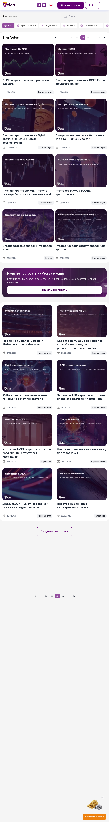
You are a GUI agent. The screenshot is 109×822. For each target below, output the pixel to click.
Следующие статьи (54, 531)
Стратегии (46, 462)
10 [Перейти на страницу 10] (72, 37)
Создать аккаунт (70, 5)
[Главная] (8, 4)
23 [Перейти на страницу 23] (99, 37)
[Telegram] (39, 5)
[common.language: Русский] (51, 5)
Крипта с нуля (46, 147)
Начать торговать (54, 289)
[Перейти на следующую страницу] (104, 37)
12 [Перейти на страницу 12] (83, 37)
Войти (92, 5)
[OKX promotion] (54, 566)
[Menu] (105, 5)
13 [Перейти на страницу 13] (88, 37)
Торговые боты (45, 92)
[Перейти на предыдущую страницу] (56, 37)
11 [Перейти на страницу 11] (77, 37)
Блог (4, 16)
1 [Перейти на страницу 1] (61, 37)
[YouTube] (44, 5)
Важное (48, 258)
